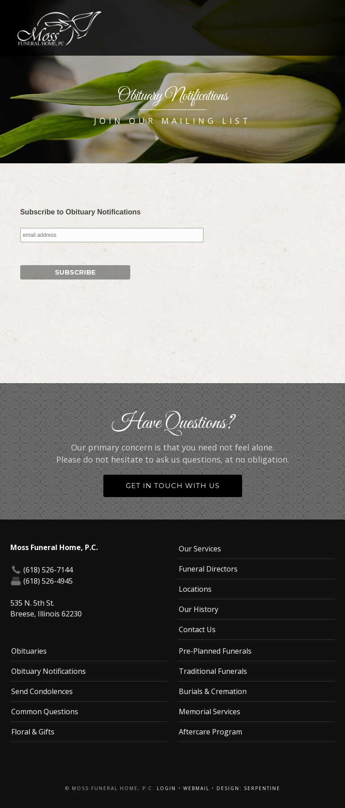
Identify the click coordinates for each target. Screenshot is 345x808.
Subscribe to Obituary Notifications (80, 212)
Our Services (200, 549)
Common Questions (44, 711)
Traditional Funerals (213, 671)
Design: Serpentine (248, 788)
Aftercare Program (210, 732)
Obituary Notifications (48, 671)
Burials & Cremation (213, 691)
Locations (195, 589)
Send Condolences (42, 691)
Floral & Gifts (32, 732)
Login (166, 788)
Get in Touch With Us (173, 485)
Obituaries (29, 651)
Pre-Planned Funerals (215, 651)
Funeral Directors (208, 569)
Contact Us (197, 629)
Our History (198, 609)
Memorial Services (209, 711)
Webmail (196, 788)
